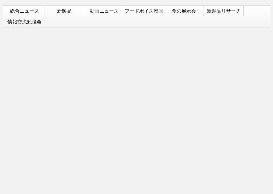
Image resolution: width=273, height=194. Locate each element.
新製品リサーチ (224, 11)
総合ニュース (24, 11)
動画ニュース (104, 11)
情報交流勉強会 (24, 22)
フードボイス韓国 (144, 11)
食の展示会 (184, 11)
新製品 (64, 11)
